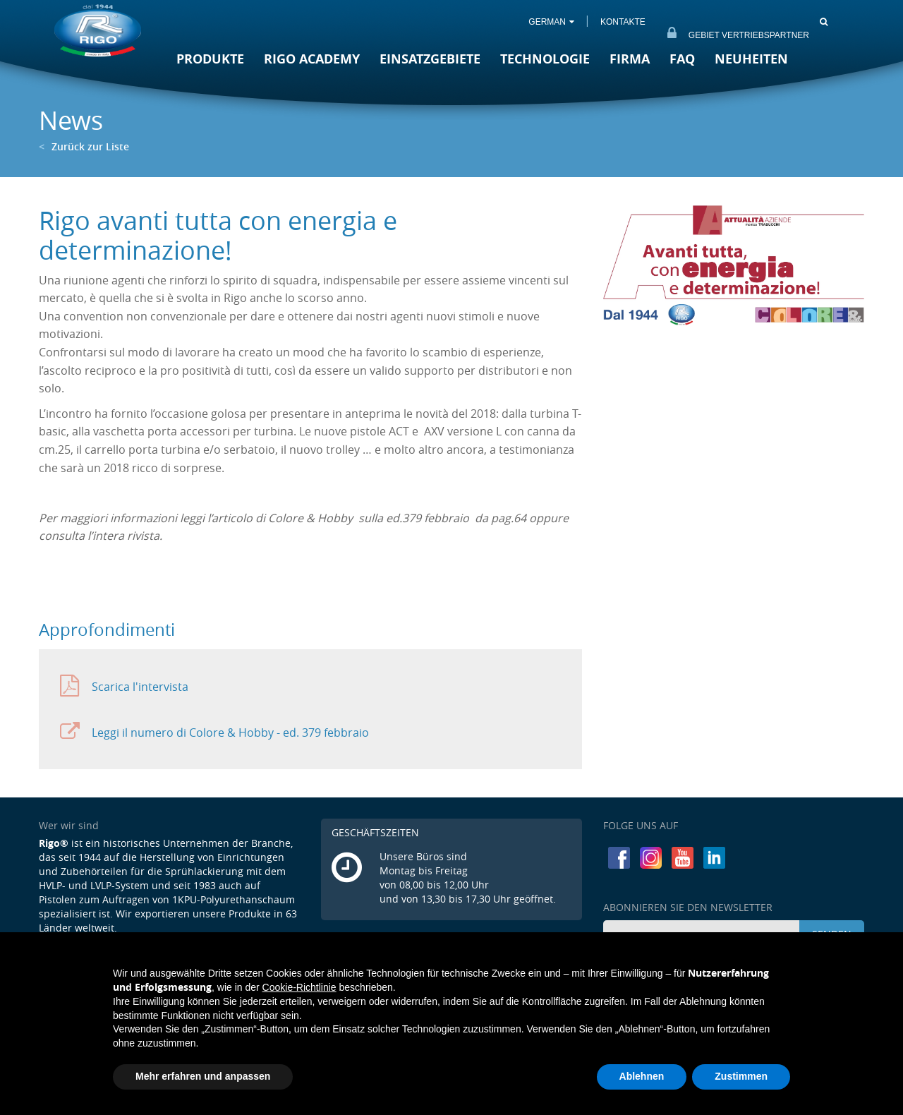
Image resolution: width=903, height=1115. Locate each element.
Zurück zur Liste (84, 146)
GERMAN (551, 22)
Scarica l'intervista (124, 686)
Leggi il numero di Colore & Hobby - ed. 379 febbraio (214, 732)
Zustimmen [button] (741, 1076)
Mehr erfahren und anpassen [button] (202, 1076)
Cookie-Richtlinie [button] (299, 987)
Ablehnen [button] (642, 1076)
